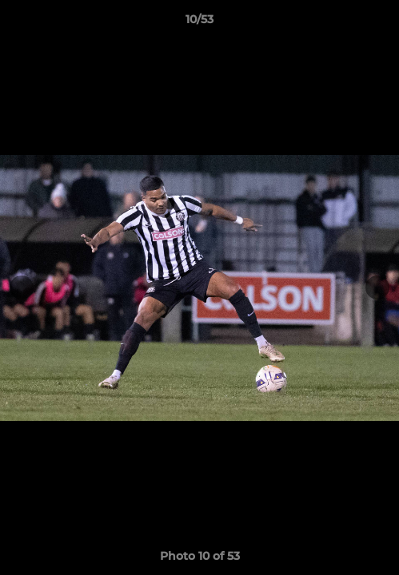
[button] (379, 23)
